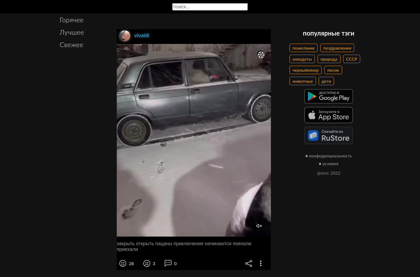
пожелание (303, 47)
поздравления (337, 47)
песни (333, 69)
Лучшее (72, 32)
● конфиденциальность (328, 155)
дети (326, 81)
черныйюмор (305, 69)
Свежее (71, 44)
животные (302, 81)
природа (329, 58)
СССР (351, 58)
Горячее (72, 20)
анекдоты (302, 58)
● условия (329, 163)
